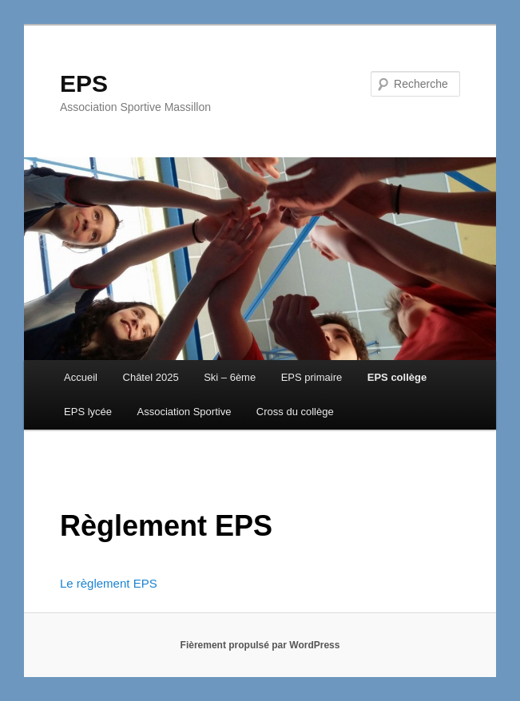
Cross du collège (295, 412)
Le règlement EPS (108, 583)
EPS (84, 83)
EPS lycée (88, 412)
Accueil (80, 377)
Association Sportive (184, 412)
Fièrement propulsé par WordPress (260, 645)
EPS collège (397, 377)
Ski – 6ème (230, 377)
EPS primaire (312, 377)
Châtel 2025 (151, 377)
